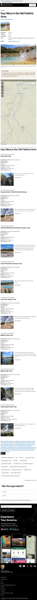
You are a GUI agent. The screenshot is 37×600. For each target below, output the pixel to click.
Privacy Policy (4, 579)
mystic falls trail (13, 450)
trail (4, 445)
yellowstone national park (8, 441)
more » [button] (10, 39)
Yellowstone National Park (7, 19)
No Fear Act (3, 589)
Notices (2, 583)
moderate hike (4, 447)
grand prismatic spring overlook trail (12, 448)
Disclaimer (3, 590)
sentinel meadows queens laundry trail (10, 475)
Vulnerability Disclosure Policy (7, 592)
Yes (5, 491)
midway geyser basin (22, 445)
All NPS (12, 510)
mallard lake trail (6, 450)
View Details (17, 177)
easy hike (30, 445)
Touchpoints (28, 500)
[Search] (16, 506)
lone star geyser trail (16, 469)
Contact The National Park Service (8, 585)
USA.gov (2, 594)
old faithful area (20, 447)
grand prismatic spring (29, 447)
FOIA (2, 581)
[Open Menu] (32, 5)
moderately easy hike (12, 447)
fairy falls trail (4, 466)
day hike (7, 445)
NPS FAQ (2, 587)
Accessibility (3, 577)
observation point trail (21, 450)
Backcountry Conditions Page (17, 74)
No (5, 495)
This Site (4, 510)
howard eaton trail (24, 448)
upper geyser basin (13, 445)
